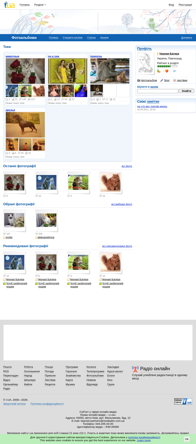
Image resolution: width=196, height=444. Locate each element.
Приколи (50, 375)
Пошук (49, 366)
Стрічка (91, 37)
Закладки (113, 366)
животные (12, 56)
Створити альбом (73, 37)
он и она (53, 56)
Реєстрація (185, 4)
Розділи (39, 4)
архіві (154, 86)
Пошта (7, 366)
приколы (96, 56)
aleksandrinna (44, 237)
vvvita (7, 237)
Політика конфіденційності (47, 403)
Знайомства (73, 375)
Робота (28, 366)
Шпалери (30, 379)
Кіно (109, 379)
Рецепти (50, 384)
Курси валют (115, 371)
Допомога (186, 37)
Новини (91, 379)
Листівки (50, 379)
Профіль (144, 49)
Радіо (6, 388)
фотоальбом (147, 80)
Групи (110, 384)
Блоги (111, 375)
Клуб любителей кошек (15, 285)
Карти (69, 379)
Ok (187, 439)
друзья (10, 109)
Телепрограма (95, 371)
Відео (6, 379)
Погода (49, 371)
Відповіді (92, 384)
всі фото (127, 166)
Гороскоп (71, 371)
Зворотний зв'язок (14, 403)
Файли (28, 384)
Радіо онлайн (155, 368)
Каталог (91, 366)
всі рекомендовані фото (117, 246)
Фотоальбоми (95, 375)
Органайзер (10, 384)
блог (164, 80)
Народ (28, 375)
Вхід (171, 4)
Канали (104, 37)
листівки (180, 80)
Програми (72, 366)
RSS (6, 371)
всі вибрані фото (121, 204)
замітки (153, 101)
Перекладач (10, 375)
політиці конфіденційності (144, 437)
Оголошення (32, 371)
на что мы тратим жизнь (152, 106)
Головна (25, 4)
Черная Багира (13, 279)
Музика (70, 384)
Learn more (144, 440)
